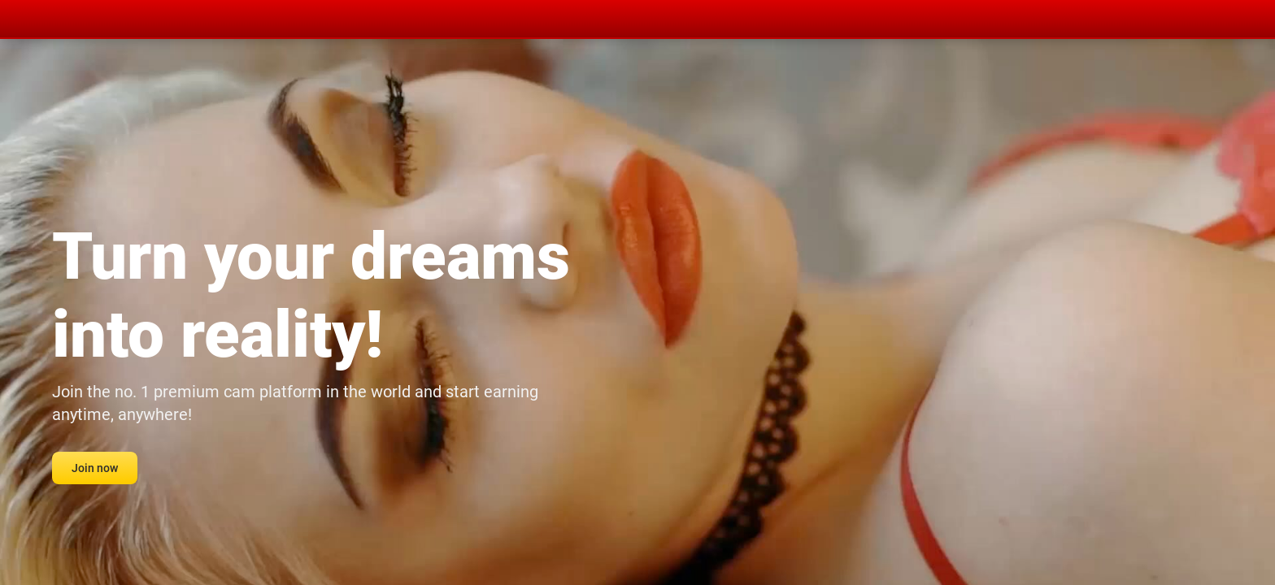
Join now (95, 468)
